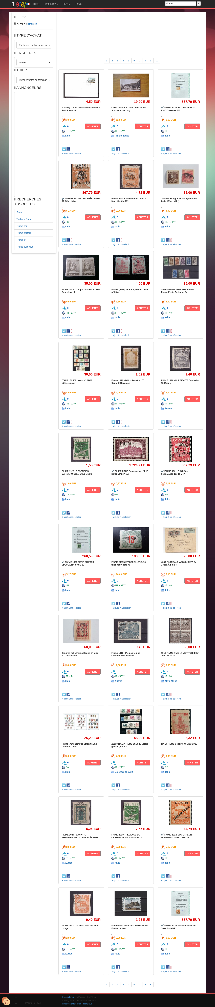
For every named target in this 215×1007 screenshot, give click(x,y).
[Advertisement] (33, 144)
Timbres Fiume (24, 219)
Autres (168, 408)
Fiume (19, 212)
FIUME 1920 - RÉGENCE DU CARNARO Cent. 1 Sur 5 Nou (77, 472)
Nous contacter (69, 1004)
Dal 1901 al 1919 (124, 772)
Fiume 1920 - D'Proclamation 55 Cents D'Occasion (127, 381)
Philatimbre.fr (68, 997)
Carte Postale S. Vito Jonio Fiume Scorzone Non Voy (128, 109)
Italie (67, 135)
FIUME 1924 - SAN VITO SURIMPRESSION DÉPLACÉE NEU (80, 836)
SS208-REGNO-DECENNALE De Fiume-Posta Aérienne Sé (177, 290)
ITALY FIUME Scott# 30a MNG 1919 (179, 744)
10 (157, 60)
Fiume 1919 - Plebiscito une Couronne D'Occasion (125, 654)
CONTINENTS (51, 4)
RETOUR (32, 24)
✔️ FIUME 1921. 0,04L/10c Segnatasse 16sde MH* (174, 472)
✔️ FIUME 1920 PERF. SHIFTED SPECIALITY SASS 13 (78, 563)
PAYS (66, 4)
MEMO (78, 4)
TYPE (36, 4)
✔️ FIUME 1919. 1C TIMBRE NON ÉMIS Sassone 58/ (178, 109)
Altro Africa (170, 681)
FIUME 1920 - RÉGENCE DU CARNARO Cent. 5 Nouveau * (126, 836)
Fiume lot (21, 239)
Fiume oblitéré (23, 233)
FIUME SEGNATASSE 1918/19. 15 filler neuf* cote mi (128, 563)
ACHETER (92, 126)
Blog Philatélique (84, 1004)
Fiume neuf (22, 226)
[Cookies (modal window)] (6, 1001)
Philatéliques (122, 135)
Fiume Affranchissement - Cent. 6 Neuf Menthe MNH (128, 199)
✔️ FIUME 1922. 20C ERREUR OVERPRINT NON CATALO (176, 836)
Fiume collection (24, 246)
